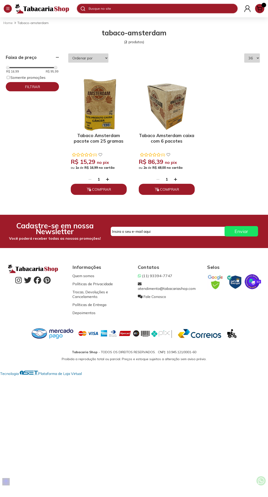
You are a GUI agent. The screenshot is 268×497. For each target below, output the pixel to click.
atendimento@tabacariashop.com (167, 284)
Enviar (241, 230)
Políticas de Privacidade (92, 282)
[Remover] (89, 177)
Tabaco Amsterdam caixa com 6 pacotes (164, 136)
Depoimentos (83, 311)
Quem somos (83, 274)
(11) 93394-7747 (155, 274)
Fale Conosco (152, 294)
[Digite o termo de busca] (163, 8)
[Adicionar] (107, 177)
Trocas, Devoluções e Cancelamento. (90, 292)
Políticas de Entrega (89, 303)
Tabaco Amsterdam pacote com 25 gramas (98, 136)
